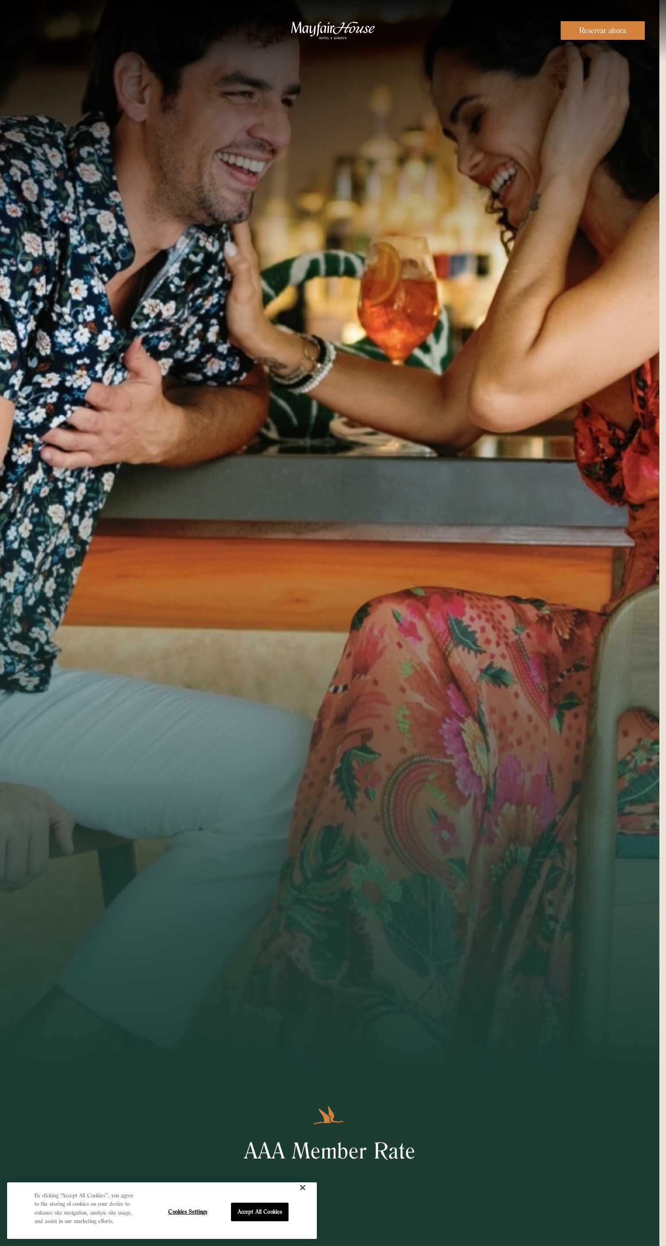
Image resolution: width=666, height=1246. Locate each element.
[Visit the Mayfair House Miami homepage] (333, 30)
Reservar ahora (602, 30)
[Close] (302, 1187)
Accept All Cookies (260, 1211)
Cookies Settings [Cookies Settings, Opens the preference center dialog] (187, 1211)
